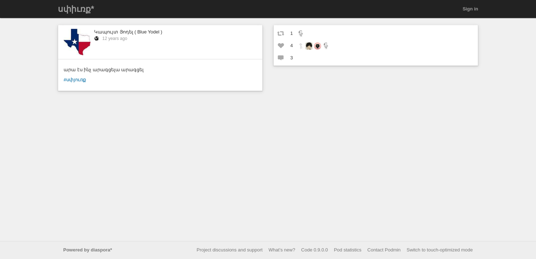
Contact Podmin (384, 250)
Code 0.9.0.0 (314, 250)
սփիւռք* (76, 9)
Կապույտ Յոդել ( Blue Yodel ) (128, 32)
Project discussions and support (230, 250)
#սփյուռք (75, 79)
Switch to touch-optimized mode (440, 250)
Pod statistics (347, 250)
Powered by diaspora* (87, 250)
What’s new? (282, 250)
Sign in (470, 9)
